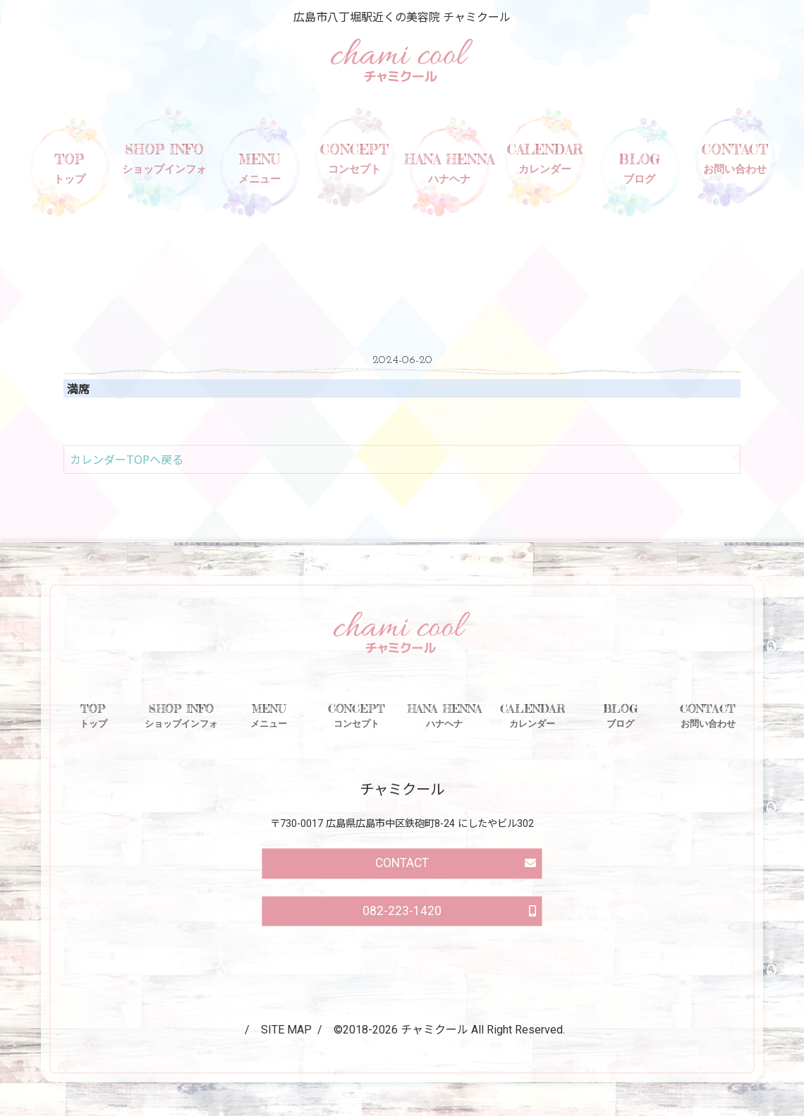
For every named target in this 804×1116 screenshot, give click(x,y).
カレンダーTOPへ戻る (126, 458)
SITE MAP (286, 1029)
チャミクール (434, 1029)
